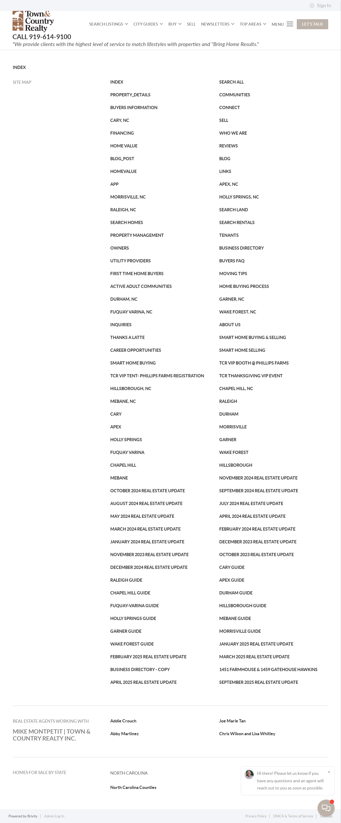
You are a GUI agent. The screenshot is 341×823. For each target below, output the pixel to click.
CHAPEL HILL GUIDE (130, 593)
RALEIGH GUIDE (126, 580)
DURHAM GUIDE (236, 593)
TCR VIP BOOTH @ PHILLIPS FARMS (254, 363)
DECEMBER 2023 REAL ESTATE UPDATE (258, 542)
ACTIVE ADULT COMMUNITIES (141, 286)
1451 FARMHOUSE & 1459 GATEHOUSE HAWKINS (268, 669)
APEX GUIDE (231, 580)
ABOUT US (230, 324)
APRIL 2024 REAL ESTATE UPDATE (252, 516)
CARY (115, 414)
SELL (191, 24)
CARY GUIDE (232, 567)
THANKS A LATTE (127, 337)
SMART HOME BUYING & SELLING (252, 337)
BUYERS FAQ (232, 261)
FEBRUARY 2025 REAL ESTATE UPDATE (148, 657)
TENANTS (229, 235)
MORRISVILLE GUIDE (240, 631)
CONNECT (229, 107)
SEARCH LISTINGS (108, 24)
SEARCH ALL (231, 82)
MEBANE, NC (123, 401)
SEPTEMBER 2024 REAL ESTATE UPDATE (258, 491)
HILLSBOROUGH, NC (130, 388)
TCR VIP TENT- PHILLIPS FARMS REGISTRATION (157, 376)
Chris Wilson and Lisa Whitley (247, 733)
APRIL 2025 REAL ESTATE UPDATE (143, 682)
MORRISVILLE (233, 427)
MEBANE (119, 478)
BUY (175, 24)
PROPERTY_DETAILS (130, 95)
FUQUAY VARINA (127, 452)
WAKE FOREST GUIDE (132, 644)
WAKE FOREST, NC (237, 312)
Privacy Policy (256, 816)
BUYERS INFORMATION (133, 107)
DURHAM (228, 414)
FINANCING (122, 133)
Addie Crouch (123, 721)
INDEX (19, 67)
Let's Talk (312, 24)
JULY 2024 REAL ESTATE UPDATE (251, 503)
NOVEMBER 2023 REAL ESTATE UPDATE (149, 554)
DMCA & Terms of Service (293, 816)
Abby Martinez (124, 733)
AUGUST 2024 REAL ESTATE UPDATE (146, 503)
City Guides (148, 24)
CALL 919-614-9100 (42, 37)
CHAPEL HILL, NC (236, 388)
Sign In (320, 5)
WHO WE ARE (233, 133)
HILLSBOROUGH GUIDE (242, 605)
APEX (115, 427)
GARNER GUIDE (125, 631)
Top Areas (253, 24)
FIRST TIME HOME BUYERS (137, 273)
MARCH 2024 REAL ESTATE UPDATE (145, 529)
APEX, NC (228, 184)
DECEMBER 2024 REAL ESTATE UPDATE (149, 567)
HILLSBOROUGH (235, 465)
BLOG (224, 158)
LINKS (225, 171)
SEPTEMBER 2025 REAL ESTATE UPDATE (258, 682)
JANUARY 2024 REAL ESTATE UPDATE (147, 542)
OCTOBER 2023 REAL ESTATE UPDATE (256, 554)
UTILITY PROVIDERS (130, 261)
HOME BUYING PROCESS (244, 286)
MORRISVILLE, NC (128, 197)
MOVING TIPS (233, 273)
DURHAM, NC (123, 299)
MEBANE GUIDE (235, 618)
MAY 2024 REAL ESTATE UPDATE (142, 516)
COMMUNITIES (234, 95)
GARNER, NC (231, 299)
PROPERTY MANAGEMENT (137, 235)
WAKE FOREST (234, 452)
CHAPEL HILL (123, 465)
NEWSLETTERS (217, 24)
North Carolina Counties (133, 787)
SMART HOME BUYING (133, 363)
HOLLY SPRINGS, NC (239, 197)
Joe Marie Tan (232, 721)
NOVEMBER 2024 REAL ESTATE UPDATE (258, 478)
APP (114, 184)
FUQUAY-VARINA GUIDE (134, 605)
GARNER (227, 439)
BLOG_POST (122, 158)
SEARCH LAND (233, 210)
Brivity (32, 816)
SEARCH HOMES (126, 222)
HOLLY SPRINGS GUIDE (133, 618)
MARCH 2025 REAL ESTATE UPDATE (254, 657)
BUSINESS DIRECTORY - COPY (140, 669)
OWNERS (119, 248)
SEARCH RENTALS (237, 222)
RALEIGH (228, 401)
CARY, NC (119, 120)
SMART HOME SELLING (242, 350)
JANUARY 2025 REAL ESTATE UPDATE (256, 644)
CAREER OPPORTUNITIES (135, 350)
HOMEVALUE (123, 171)
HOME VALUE (123, 146)
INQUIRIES (121, 324)
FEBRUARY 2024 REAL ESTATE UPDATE (257, 529)
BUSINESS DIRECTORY (241, 248)
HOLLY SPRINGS (126, 439)
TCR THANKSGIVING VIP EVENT (251, 376)
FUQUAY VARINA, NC (131, 312)
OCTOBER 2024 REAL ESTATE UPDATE (147, 491)
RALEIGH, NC (123, 210)
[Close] (329, 772)
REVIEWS (228, 146)
